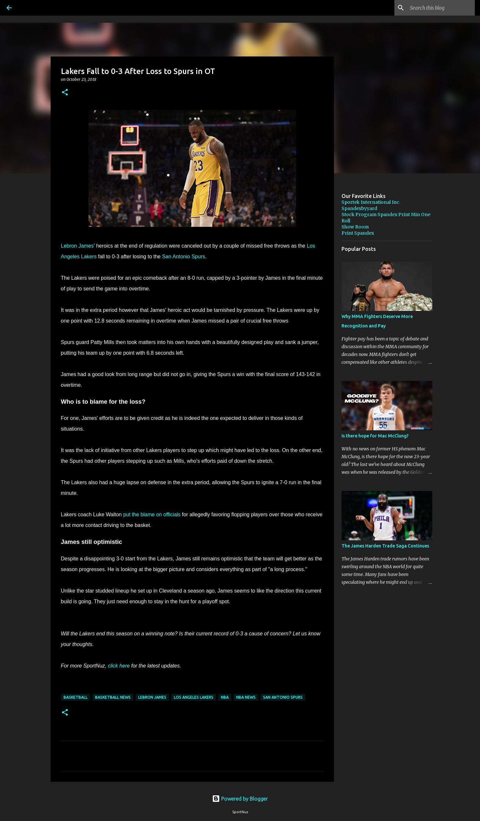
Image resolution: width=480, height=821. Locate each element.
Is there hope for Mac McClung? (375, 435)
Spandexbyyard (359, 208)
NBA (225, 697)
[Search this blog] (441, 8)
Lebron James (77, 246)
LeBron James (152, 697)
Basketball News (113, 697)
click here (119, 665)
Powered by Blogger (240, 799)
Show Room (355, 227)
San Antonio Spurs (183, 256)
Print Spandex (358, 233)
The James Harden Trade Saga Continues (385, 545)
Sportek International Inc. (371, 202)
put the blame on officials (152, 514)
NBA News (246, 697)
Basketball (76, 697)
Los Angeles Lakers (193, 697)
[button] (65, 92)
